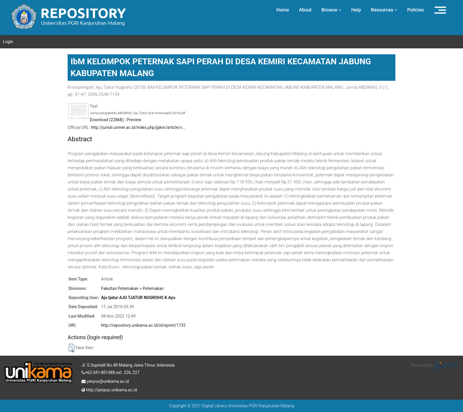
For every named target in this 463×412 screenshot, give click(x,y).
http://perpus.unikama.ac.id (109, 389)
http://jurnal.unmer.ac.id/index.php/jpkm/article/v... (138, 127)
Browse (331, 10)
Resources (384, 10)
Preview (134, 119)
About (305, 10)
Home (282, 10)
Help (356, 10)
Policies (415, 10)
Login (8, 41)
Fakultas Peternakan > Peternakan (132, 288)
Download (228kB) (107, 119)
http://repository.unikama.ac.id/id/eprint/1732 (143, 325)
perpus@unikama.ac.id (105, 381)
